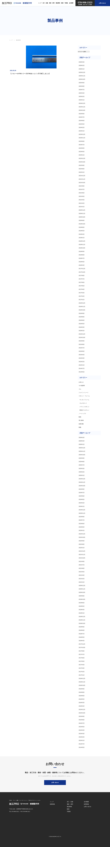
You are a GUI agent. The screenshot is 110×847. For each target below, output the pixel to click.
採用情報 (86, 804)
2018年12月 (82, 241)
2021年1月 (82, 206)
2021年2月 (82, 203)
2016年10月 (82, 310)
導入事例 (81, 420)
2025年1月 (82, 100)
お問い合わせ (102, 3)
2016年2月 (82, 330)
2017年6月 (82, 282)
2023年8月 (82, 141)
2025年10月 (82, 79)
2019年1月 (82, 237)
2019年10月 (82, 224)
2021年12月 (82, 175)
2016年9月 (82, 313)
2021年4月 (82, 199)
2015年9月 (82, 341)
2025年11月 (82, 75)
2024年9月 (82, 113)
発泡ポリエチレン (84, 410)
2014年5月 (82, 372)
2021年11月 (82, 179)
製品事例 (58, 3)
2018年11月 (82, 244)
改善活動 (81, 424)
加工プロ (59, 836)
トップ (39, 3)
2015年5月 (82, 351)
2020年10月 (82, 217)
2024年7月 (82, 117)
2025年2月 (82, 96)
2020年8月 (82, 220)
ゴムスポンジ (83, 403)
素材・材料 (52, 3)
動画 (62, 3)
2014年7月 (82, 368)
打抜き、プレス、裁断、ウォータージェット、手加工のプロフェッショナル (24, 800)
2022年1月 (82, 172)
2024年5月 (82, 124)
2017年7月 (82, 279)
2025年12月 (82, 72)
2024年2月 (82, 127)
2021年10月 (82, 182)
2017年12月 (82, 268)
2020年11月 (82, 213)
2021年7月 (82, 189)
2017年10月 (82, 272)
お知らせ (81, 382)
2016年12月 (82, 303)
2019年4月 (82, 234)
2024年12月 (82, 103)
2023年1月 (82, 155)
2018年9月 (82, 251)
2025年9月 (82, 82)
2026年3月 (82, 62)
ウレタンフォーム (84, 399)
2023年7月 (82, 144)
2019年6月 (82, 227)
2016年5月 (82, 323)
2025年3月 (82, 93)
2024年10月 (82, 110)
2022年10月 (82, 162)
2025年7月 (82, 89)
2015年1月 (82, 365)
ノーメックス (82, 413)
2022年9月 (82, 165)
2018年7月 (82, 258)
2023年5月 (82, 151)
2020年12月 (82, 210)
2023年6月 (82, 148)
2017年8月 (82, 275)
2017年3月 (82, 292)
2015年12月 (82, 334)
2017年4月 (82, 289)
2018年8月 (82, 255)
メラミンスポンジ (84, 406)
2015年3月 (82, 358)
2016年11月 (82, 306)
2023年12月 (82, 134)
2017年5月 (82, 285)
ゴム (80, 389)
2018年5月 (82, 261)
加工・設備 (45, 3)
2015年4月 (82, 354)
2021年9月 (82, 186)
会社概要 (71, 3)
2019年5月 (82, 230)
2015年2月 (82, 361)
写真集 (66, 3)
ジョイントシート (83, 392)
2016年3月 (82, 327)
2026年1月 (82, 69)
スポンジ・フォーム (84, 396)
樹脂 (80, 427)
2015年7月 (82, 347)
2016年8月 (82, 316)
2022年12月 (82, 158)
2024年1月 (82, 131)
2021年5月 (82, 196)
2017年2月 (82, 296)
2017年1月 (82, 299)
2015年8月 (82, 344)
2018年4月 (82, 265)
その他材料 (82, 385)
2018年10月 (82, 248)
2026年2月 (82, 65)
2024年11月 (82, 107)
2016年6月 (82, 320)
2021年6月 (82, 193)
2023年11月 (82, 137)
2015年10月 (82, 337)
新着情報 (52, 804)
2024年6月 (82, 120)
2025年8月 (82, 86)
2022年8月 (82, 168)
